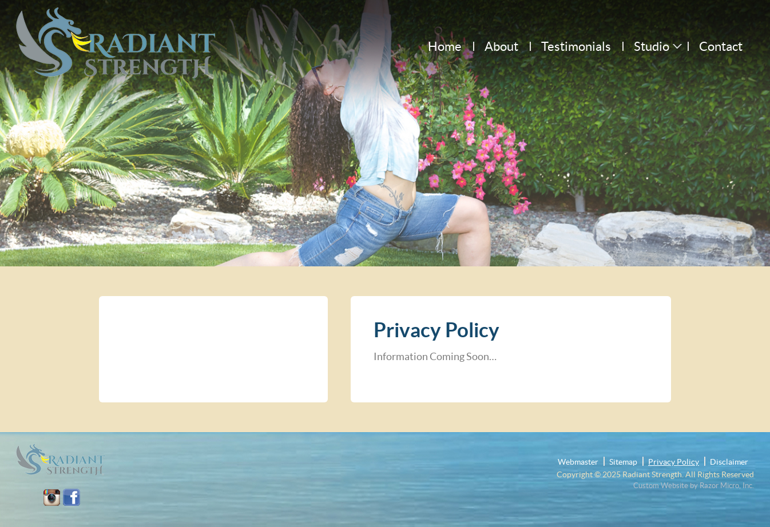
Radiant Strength (652, 474)
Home (445, 46)
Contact (721, 46)
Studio (651, 46)
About (501, 46)
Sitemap (623, 461)
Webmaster (578, 461)
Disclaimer (729, 461)
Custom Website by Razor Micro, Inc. (693, 485)
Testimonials (576, 46)
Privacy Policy (673, 461)
